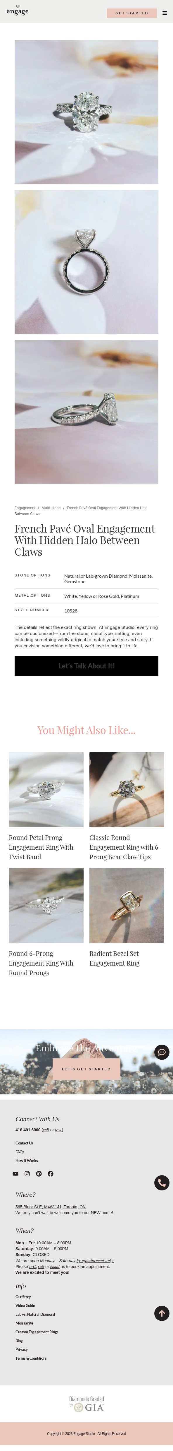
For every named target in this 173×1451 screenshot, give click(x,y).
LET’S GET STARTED (86, 1069)
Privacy (21, 1349)
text (58, 1129)
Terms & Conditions (31, 1358)
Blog (19, 1340)
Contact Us (24, 1143)
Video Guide (25, 1305)
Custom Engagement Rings (36, 1331)
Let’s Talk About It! (86, 665)
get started (131, 13)
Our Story (23, 1296)
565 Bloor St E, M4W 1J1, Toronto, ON (50, 1206)
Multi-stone (51, 508)
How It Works (26, 1160)
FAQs (19, 1151)
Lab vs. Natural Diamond (35, 1314)
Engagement (25, 508)
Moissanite (24, 1323)
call (46, 1129)
